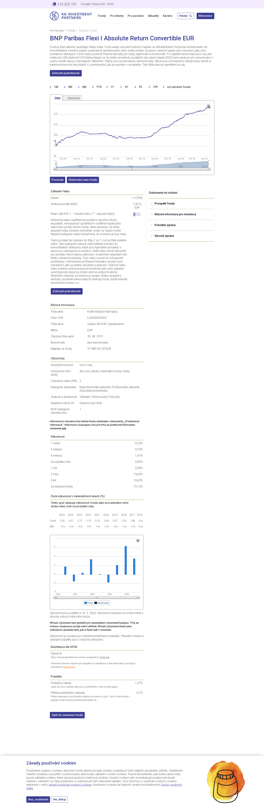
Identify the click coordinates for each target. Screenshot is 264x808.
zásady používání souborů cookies (70, 784)
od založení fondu (179, 87)
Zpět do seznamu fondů (67, 715)
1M (56, 87)
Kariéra (167, 16)
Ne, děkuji (59, 799)
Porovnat (57, 179)
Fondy (102, 16)
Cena (57, 98)
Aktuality (153, 16)
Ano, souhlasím (38, 799)
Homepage (57, 30)
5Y (140, 87)
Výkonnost (74, 97)
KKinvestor (205, 16)
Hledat (185, 16)
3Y (126, 87)
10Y (155, 87)
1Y (112, 87)
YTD (99, 87)
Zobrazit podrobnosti (66, 73)
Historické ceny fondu (83, 179)
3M (70, 87)
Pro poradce (136, 16)
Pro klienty (117, 16)
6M (84, 87)
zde (64, 428)
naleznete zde (69, 667)
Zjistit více (104, 657)
